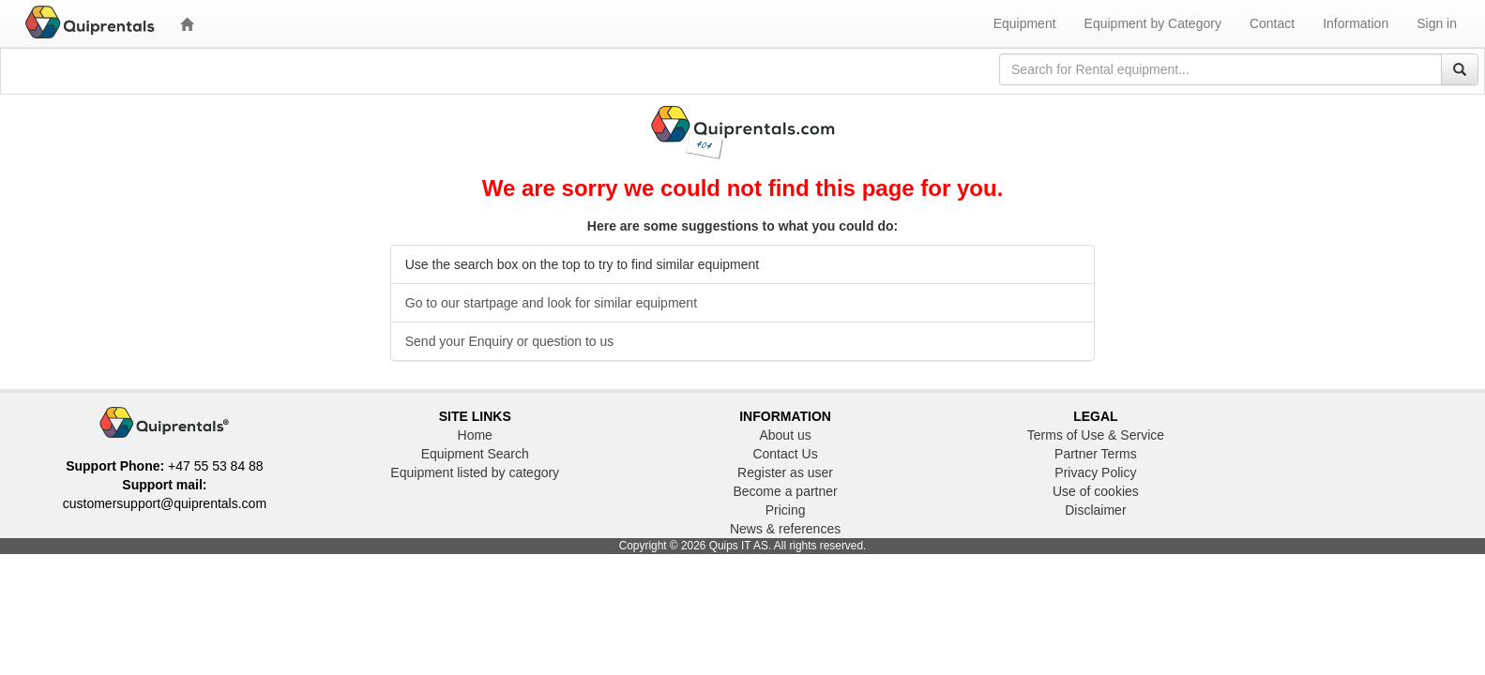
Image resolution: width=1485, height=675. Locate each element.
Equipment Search (475, 453)
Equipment (1024, 23)
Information (1355, 23)
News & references (785, 528)
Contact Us (784, 453)
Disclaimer (1095, 510)
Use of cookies (1096, 491)
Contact (1272, 23)
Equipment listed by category (474, 472)
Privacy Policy (1095, 472)
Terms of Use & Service (1095, 435)
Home (475, 435)
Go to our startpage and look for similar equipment (551, 302)
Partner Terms (1095, 453)
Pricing (785, 510)
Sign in (1437, 23)
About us (785, 435)
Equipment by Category (1152, 23)
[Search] (1459, 69)
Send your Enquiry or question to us (509, 341)
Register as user (785, 472)
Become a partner (785, 491)
